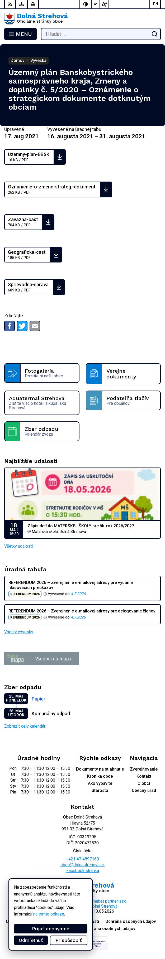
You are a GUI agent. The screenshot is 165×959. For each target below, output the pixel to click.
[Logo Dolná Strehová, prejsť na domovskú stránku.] (82, 19)
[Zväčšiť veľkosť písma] (104, 4)
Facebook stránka (82, 870)
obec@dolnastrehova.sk (82, 864)
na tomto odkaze (48, 914)
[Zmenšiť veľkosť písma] (96, 4)
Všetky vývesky (18, 631)
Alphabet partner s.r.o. (107, 901)
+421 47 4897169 (82, 858)
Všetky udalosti (18, 546)
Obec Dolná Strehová (98, 906)
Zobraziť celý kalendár (24, 726)
